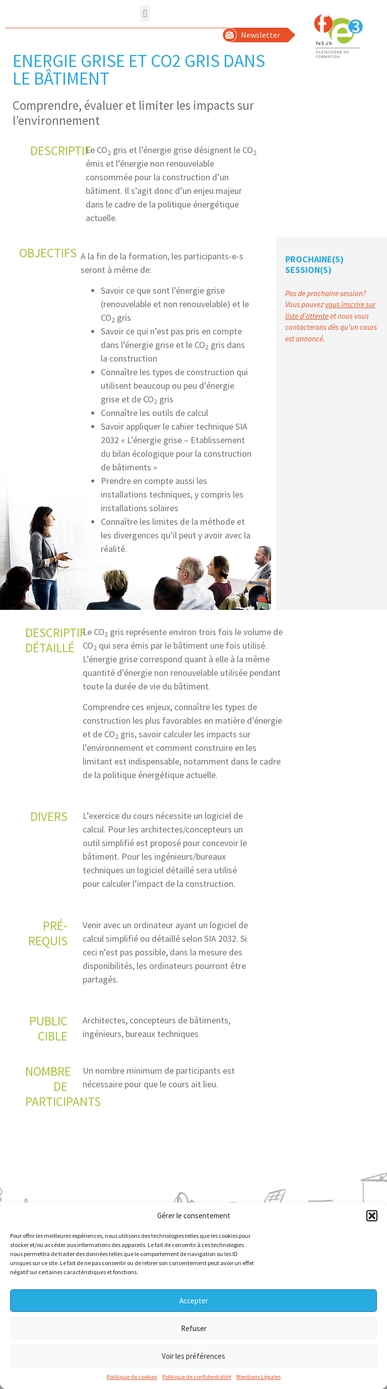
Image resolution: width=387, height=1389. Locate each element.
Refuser (194, 1331)
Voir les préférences (193, 1358)
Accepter (193, 1303)
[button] (372, 1218)
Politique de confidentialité (196, 1379)
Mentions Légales (258, 1379)
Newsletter (260, 35)
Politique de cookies (132, 1379)
